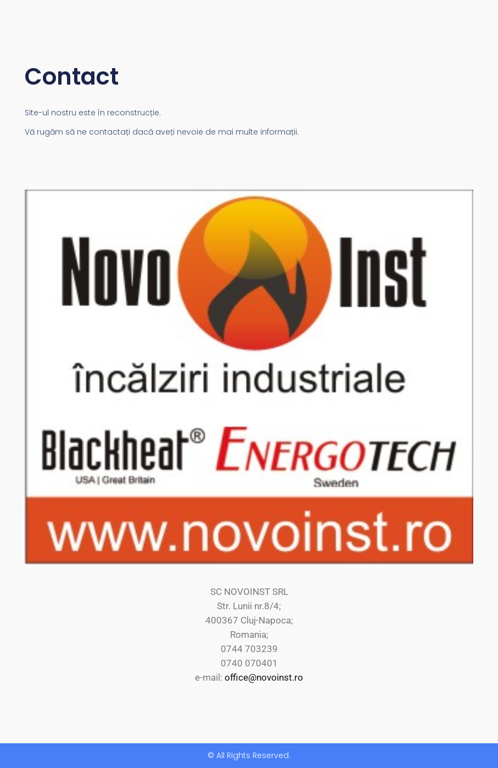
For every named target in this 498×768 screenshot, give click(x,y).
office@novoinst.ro (264, 677)
